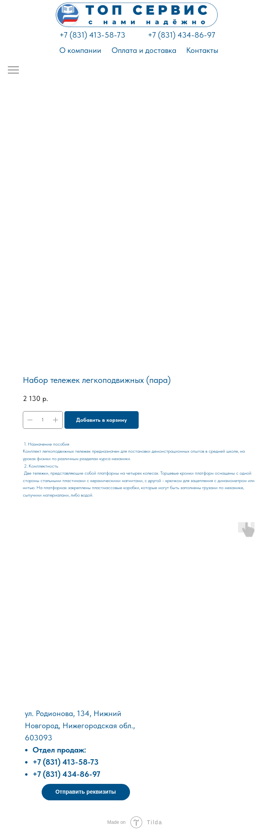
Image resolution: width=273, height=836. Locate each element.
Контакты (202, 50)
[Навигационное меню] (13, 70)
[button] (86, 792)
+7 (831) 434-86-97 (181, 35)
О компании (80, 50)
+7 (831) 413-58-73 (92, 35)
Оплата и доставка (144, 50)
